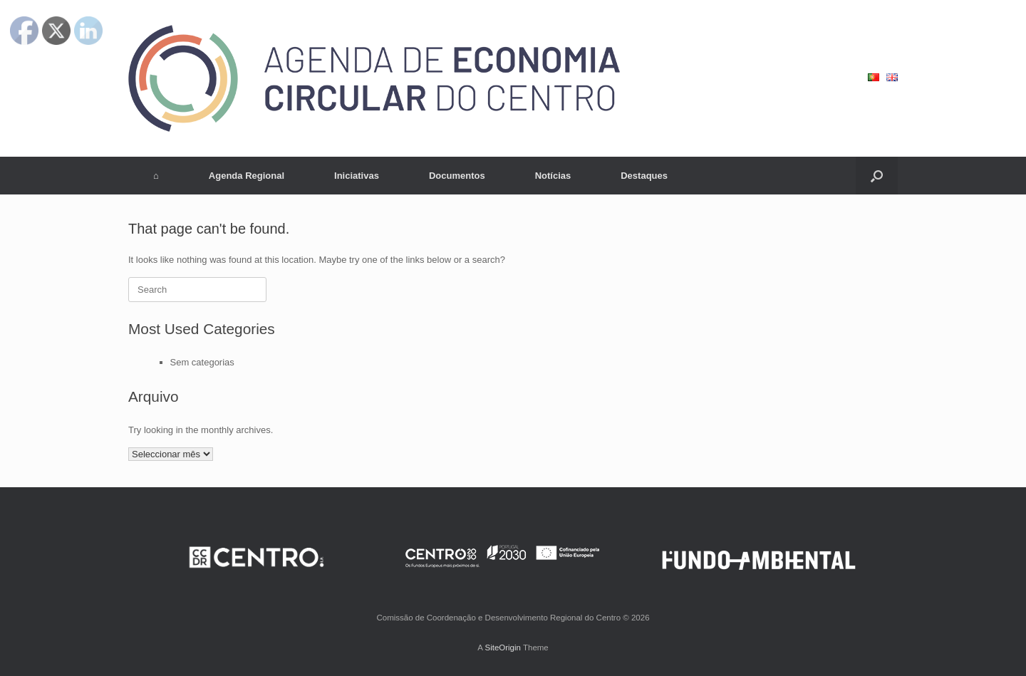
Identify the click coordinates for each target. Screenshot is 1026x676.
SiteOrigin (502, 647)
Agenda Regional (246, 175)
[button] (877, 175)
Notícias (553, 175)
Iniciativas (356, 175)
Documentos (457, 175)
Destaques (644, 175)
